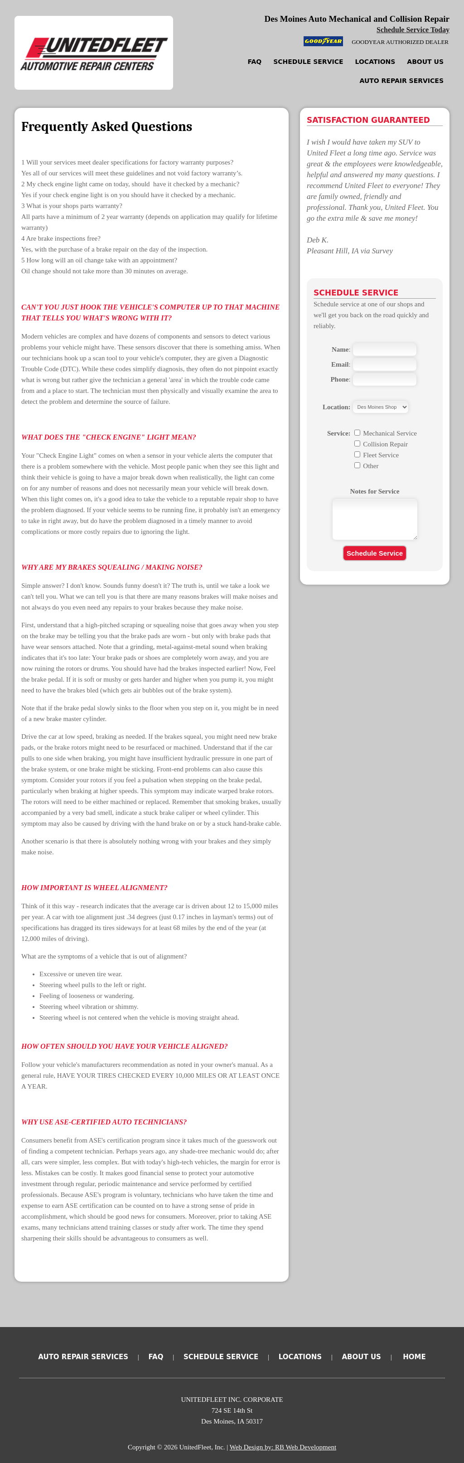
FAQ (255, 61)
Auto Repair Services (401, 80)
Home (414, 1357)
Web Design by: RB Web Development (283, 1447)
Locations (375, 61)
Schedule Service (308, 61)
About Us (425, 61)
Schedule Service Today (413, 30)
